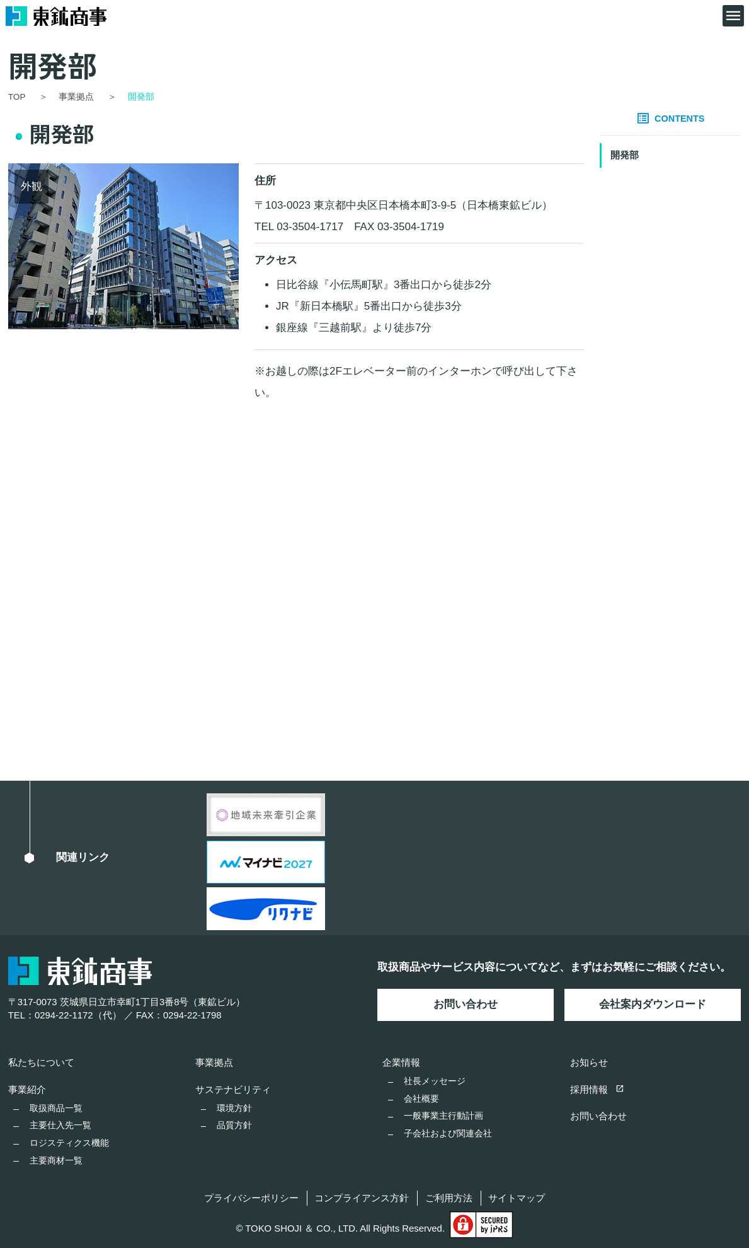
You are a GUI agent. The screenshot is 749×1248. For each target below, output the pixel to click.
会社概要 (421, 1098)
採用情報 (597, 1090)
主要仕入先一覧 (60, 1125)
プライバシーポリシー (251, 1198)
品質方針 (234, 1125)
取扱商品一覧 (56, 1108)
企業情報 (401, 1063)
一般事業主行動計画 (443, 1116)
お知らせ (589, 1063)
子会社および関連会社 (448, 1133)
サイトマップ (516, 1198)
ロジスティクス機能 (69, 1143)
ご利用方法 (448, 1198)
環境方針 (234, 1108)
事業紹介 (27, 1090)
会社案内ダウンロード (652, 1004)
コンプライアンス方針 (361, 1198)
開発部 (624, 155)
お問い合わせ (465, 1004)
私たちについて (41, 1063)
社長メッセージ (435, 1081)
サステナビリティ (233, 1090)
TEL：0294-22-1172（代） (65, 1015)
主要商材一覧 (56, 1160)
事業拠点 (214, 1063)
